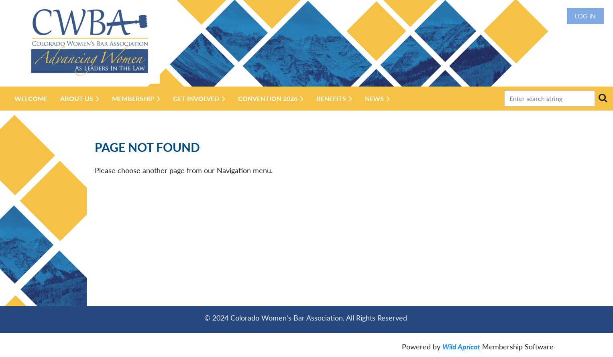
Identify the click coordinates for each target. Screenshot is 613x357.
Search (602, 98)
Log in (585, 16)
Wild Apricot (461, 346)
